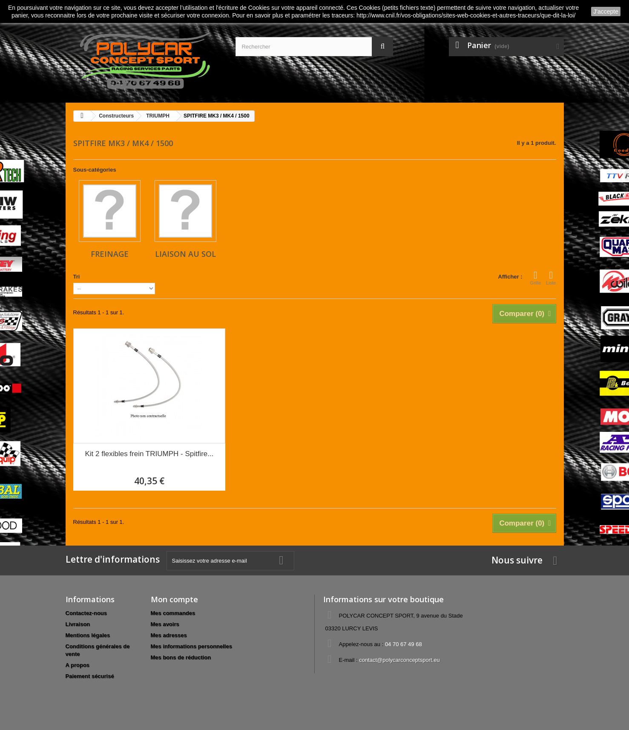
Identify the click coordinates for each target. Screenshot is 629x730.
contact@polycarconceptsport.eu (399, 660)
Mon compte (174, 599)
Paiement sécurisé (90, 676)
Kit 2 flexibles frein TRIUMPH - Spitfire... (149, 454)
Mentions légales (88, 635)
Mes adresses (169, 635)
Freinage (110, 254)
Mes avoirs (165, 624)
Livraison (78, 624)
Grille (535, 277)
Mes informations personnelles (191, 646)
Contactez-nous (86, 613)
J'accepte (605, 11)
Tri (76, 276)
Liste (551, 277)
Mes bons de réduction (181, 657)
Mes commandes (173, 613)
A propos (78, 665)
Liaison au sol (185, 254)
